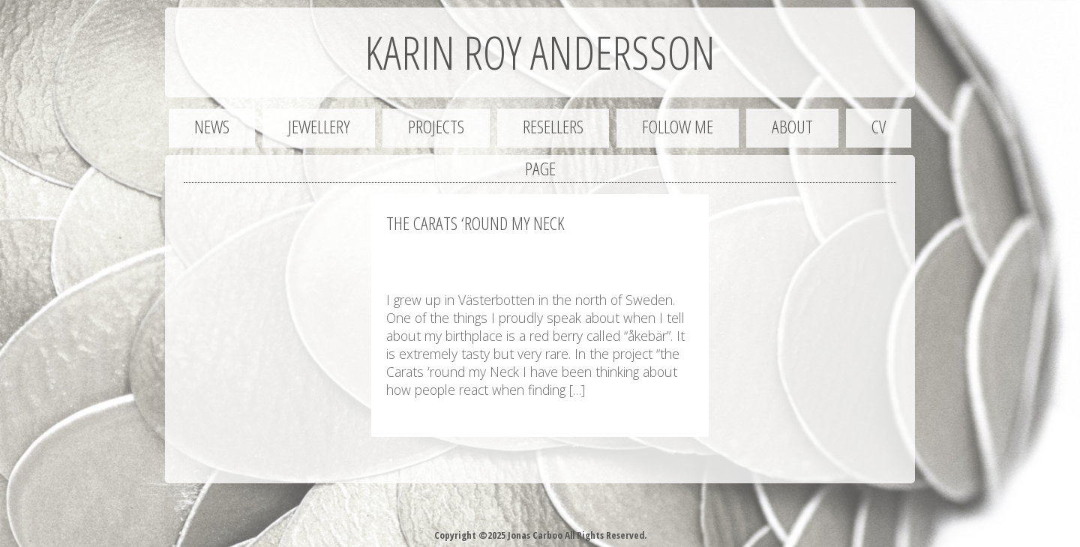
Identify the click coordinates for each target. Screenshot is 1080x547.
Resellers (553, 126)
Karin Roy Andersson (540, 52)
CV (879, 126)
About (792, 126)
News (212, 126)
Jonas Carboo (534, 535)
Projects (436, 126)
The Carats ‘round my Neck (475, 223)
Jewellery (319, 126)
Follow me (677, 126)
